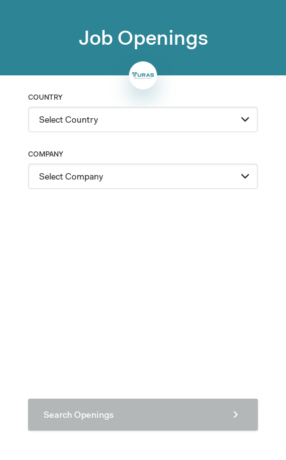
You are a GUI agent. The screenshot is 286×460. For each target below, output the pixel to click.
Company (45, 154)
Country (45, 97)
